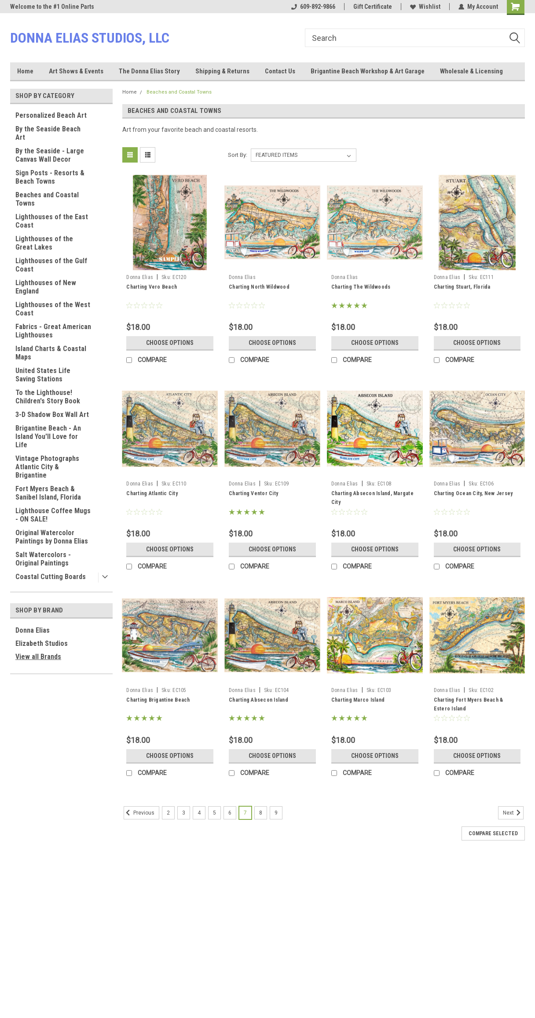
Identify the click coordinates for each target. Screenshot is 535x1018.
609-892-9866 (313, 6)
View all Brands (38, 656)
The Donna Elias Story (149, 71)
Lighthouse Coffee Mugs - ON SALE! (53, 515)
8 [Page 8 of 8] (260, 813)
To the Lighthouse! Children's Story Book (47, 396)
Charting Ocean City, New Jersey (473, 493)
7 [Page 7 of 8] (245, 813)
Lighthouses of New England (45, 287)
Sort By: (237, 155)
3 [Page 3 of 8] (183, 813)
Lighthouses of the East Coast (51, 221)
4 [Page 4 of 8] (199, 813)
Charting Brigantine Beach (158, 700)
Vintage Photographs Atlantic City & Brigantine (47, 466)
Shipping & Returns (222, 71)
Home (25, 71)
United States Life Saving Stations (42, 374)
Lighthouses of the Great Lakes (44, 243)
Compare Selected (493, 833)
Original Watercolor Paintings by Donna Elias (51, 537)
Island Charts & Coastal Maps (50, 352)
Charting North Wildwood (259, 287)
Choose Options (170, 342)
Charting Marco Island (358, 700)
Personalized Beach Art (51, 115)
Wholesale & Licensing (471, 71)
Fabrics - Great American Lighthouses (53, 330)
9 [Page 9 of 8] (276, 813)
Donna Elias (32, 630)
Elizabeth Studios (41, 643)
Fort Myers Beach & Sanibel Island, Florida (48, 493)
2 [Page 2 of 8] (168, 813)
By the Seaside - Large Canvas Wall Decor (49, 155)
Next (513, 812)
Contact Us (280, 71)
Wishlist (425, 6)
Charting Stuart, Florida (462, 287)
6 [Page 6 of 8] (229, 813)
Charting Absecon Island (258, 700)
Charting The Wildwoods (361, 287)
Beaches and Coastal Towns (47, 199)
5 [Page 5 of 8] (214, 813)
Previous (139, 812)
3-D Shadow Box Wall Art (52, 414)
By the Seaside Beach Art (48, 133)
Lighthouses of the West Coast (52, 309)
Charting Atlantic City (152, 493)
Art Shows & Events (76, 71)
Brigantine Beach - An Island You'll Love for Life (48, 436)
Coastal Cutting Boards (50, 576)
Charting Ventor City (253, 493)
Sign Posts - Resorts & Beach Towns (49, 177)
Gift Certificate (372, 6)
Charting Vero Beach (151, 287)
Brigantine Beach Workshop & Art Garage (368, 71)
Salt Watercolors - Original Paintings (43, 559)
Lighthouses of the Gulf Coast (51, 265)
